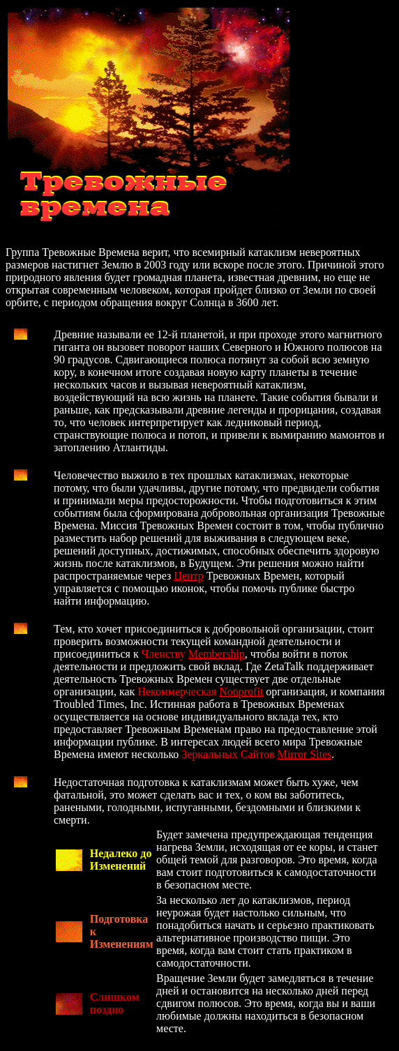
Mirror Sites (305, 754)
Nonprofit (241, 691)
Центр (188, 576)
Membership (216, 654)
